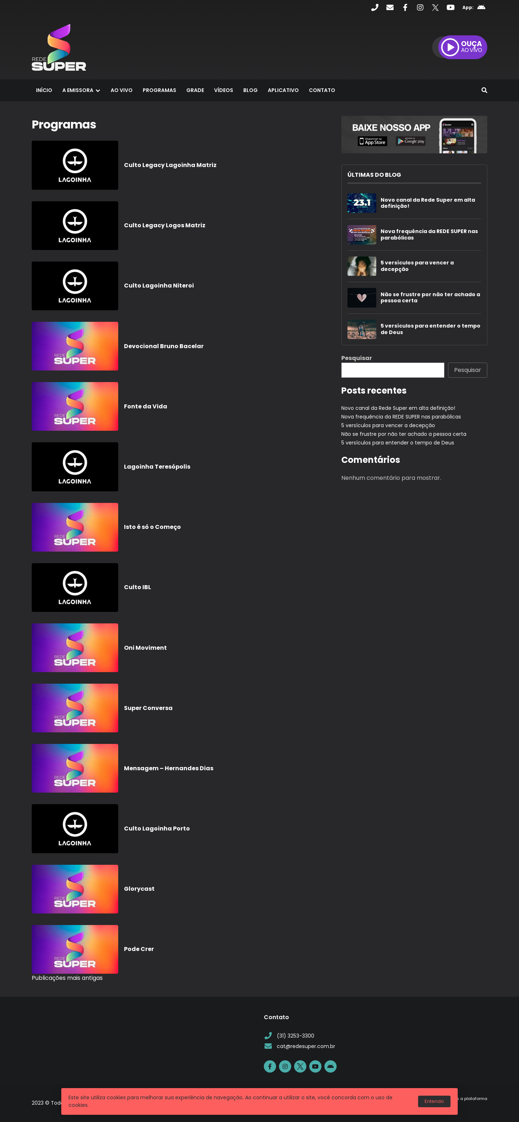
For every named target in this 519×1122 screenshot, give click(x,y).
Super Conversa (148, 708)
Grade (195, 90)
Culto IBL (137, 587)
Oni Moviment (145, 648)
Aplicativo (283, 90)
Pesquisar (356, 358)
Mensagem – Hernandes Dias (168, 768)
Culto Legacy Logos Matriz (164, 225)
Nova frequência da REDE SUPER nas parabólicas (429, 234)
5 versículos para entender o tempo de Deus (430, 329)
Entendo (434, 1101)
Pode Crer (139, 949)
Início (44, 90)
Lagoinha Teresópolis (157, 467)
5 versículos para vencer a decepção (417, 266)
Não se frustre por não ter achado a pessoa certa (430, 298)
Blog (250, 90)
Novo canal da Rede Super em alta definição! (428, 203)
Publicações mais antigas (67, 978)
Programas (159, 90)
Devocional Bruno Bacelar (164, 346)
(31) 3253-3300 (289, 1036)
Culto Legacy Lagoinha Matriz (170, 165)
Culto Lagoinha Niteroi (159, 285)
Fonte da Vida (145, 406)
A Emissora (77, 90)
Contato (322, 90)
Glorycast (139, 889)
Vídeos (223, 90)
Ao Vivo (122, 90)
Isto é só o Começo (152, 527)
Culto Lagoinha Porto (157, 828)
